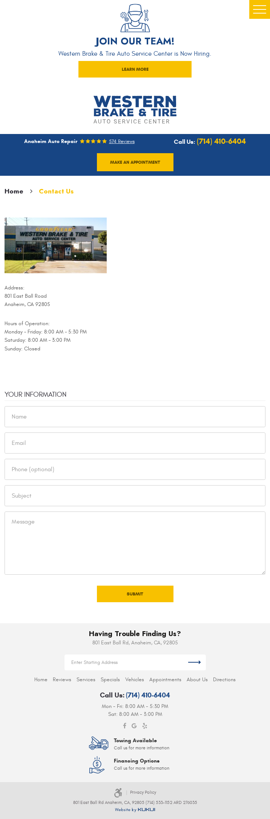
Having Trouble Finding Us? (135, 633)
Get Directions (194, 662)
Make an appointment (135, 162)
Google (134, 726)
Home (14, 191)
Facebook (124, 726)
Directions (224, 679)
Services (86, 679)
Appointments (165, 679)
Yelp (144, 726)
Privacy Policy (143, 792)
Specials (110, 679)
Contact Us (56, 191)
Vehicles (134, 679)
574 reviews (122, 141)
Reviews (62, 679)
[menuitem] (41, 680)
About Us (197, 679)
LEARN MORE (135, 69)
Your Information (35, 394)
